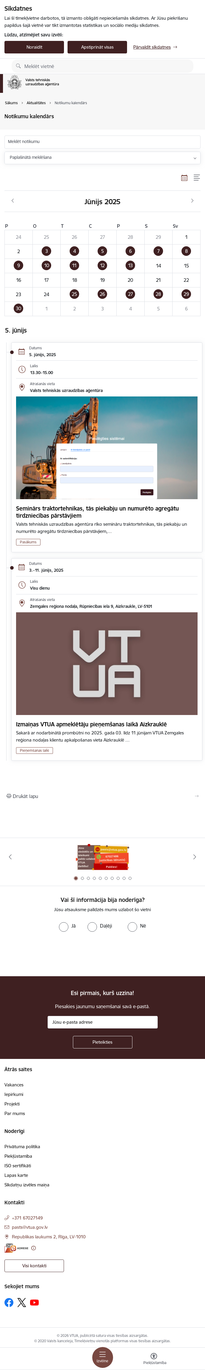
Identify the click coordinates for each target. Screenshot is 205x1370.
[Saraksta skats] (197, 178)
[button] (47, 251)
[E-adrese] (16, 1248)
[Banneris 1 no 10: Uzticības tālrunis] (102, 857)
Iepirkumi (13, 1094)
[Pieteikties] (102, 1042)
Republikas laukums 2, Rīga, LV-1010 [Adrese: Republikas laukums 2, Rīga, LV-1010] (49, 1237)
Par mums (14, 1113)
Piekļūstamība (18, 1156)
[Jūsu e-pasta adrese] (103, 1022)
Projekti (12, 1104)
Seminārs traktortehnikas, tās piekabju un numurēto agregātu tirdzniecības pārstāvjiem (97, 512)
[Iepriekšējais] (10, 856)
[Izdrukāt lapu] (102, 796)
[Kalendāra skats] (184, 178)
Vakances (14, 1085)
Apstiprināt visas (97, 47)
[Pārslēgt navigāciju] (102, 1357)
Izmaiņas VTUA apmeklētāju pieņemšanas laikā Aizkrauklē (91, 724)
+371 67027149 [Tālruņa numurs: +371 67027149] (27, 1218)
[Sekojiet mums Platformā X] (21, 1302)
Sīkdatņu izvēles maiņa (26, 1185)
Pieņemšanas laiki (34, 750)
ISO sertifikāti (17, 1165)
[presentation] (49, 954)
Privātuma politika (22, 1146)
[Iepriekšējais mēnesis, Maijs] (13, 200)
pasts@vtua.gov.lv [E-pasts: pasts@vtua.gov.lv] (30, 1227)
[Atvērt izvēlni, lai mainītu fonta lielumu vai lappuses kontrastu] (153, 1359)
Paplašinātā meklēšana (30, 157)
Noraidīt (34, 47)
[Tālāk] (194, 856)
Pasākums (28, 542)
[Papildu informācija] (33, 1248)
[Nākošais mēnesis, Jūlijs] (192, 200)
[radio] (67, 925)
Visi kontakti (34, 1265)
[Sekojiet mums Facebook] (8, 1302)
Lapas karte (16, 1175)
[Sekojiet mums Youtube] (34, 1302)
